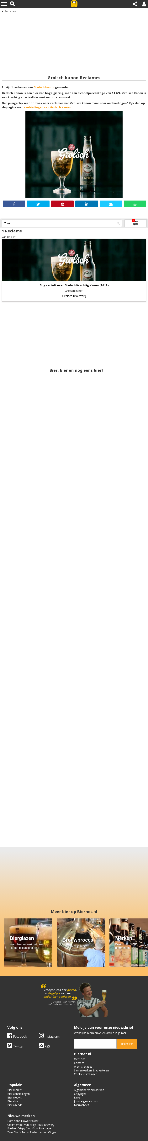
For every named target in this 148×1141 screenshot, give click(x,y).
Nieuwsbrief (81, 1105)
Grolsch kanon (44, 87)
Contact (79, 1063)
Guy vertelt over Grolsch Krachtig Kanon (69, 285)
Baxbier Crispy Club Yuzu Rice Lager (29, 1128)
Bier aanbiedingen (18, 1094)
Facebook (17, 1036)
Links (77, 1097)
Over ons (79, 1059)
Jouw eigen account (86, 1101)
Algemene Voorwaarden (89, 1090)
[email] (95, 1044)
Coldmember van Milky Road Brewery (30, 1125)
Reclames (10, 11)
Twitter (15, 1046)
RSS (44, 1046)
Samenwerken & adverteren (91, 1070)
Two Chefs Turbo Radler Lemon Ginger (31, 1132)
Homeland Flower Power (22, 1121)
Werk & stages (83, 1066)
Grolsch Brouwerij (74, 296)
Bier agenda (14, 1105)
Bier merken (15, 1090)
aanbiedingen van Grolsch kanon (47, 107)
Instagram (49, 1036)
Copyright (80, 1094)
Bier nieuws (14, 1097)
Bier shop (13, 1101)
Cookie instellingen (85, 1074)
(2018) (104, 285)
